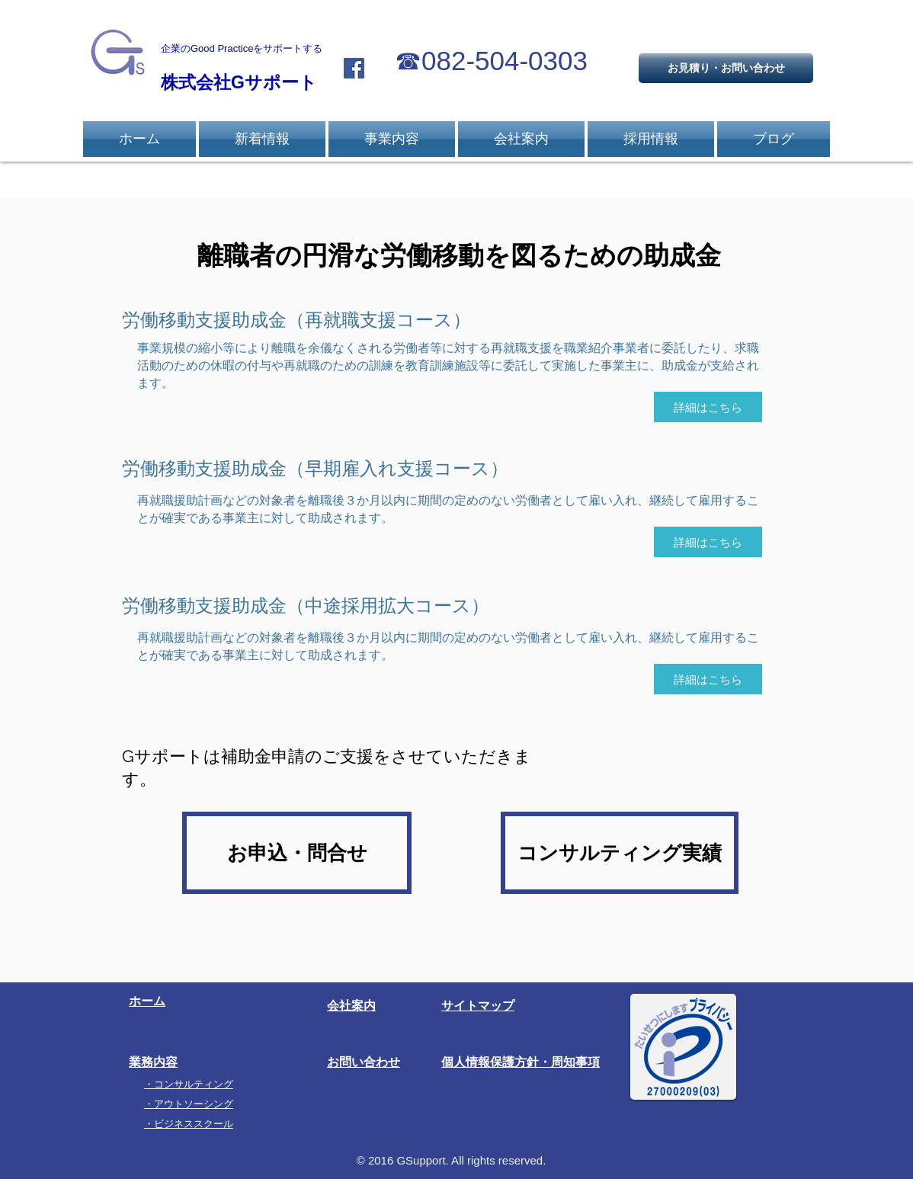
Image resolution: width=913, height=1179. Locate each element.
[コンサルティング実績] (619, 853)
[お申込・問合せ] (297, 853)
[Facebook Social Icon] (354, 68)
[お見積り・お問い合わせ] (726, 68)
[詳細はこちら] (708, 407)
